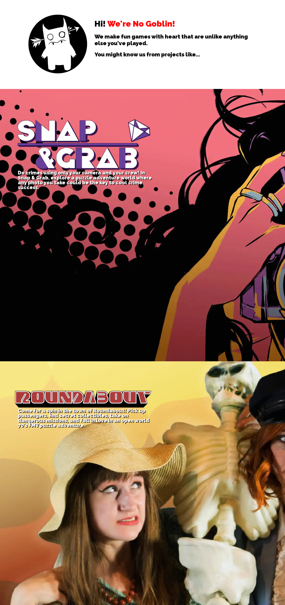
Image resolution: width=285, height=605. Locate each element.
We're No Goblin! (141, 23)
